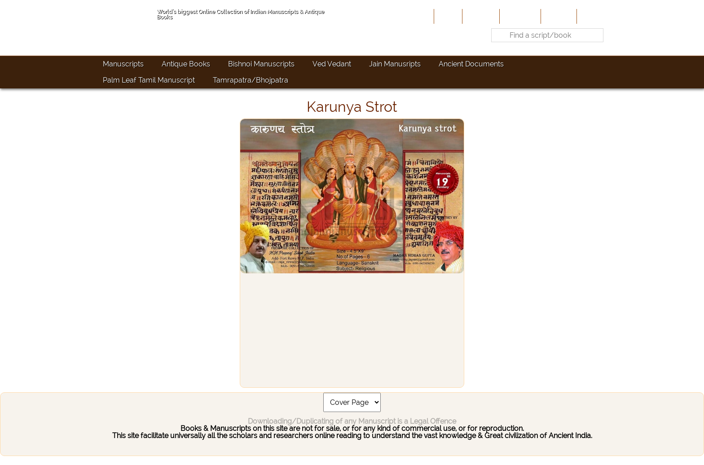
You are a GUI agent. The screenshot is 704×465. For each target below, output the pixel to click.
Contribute (519, 16)
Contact (592, 16)
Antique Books (186, 64)
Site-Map (558, 16)
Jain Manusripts (395, 64)
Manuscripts (123, 64)
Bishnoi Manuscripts (261, 64)
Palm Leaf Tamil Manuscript (149, 80)
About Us (480, 16)
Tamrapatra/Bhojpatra (250, 80)
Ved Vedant (331, 64)
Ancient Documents (471, 64)
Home (447, 16)
